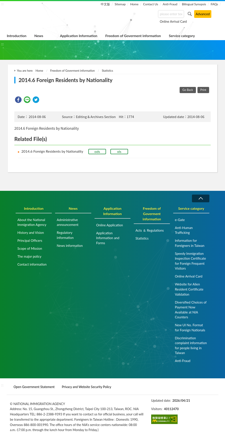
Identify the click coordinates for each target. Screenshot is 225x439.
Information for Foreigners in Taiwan (189, 243)
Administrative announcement (67, 222)
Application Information (78, 36)
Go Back (187, 90)
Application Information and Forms (107, 238)
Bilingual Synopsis (194, 4)
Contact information (32, 264)
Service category (182, 36)
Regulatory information (65, 235)
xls (119, 151)
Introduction (16, 36)
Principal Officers (29, 240)
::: (2, 4)
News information (70, 246)
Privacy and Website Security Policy (86, 387)
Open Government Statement (33, 387)
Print (203, 90)
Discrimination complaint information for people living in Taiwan (191, 345)
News (38, 36)
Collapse (200, 198)
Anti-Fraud (170, 4)
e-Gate (180, 220)
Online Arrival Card (173, 21)
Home (134, 4)
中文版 (105, 4)
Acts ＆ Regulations (150, 230)
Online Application (109, 225)
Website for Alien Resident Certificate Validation (189, 289)
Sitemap (120, 4)
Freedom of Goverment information (133, 36)
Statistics (107, 70)
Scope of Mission (29, 248)
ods (97, 151)
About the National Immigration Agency (31, 222)
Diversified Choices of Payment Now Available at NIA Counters (190, 309)
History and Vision (30, 233)
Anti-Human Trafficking (184, 230)
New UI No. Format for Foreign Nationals (190, 327)
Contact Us (150, 4)
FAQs (214, 4)
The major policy (29, 256)
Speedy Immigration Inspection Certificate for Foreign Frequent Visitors (190, 260)
